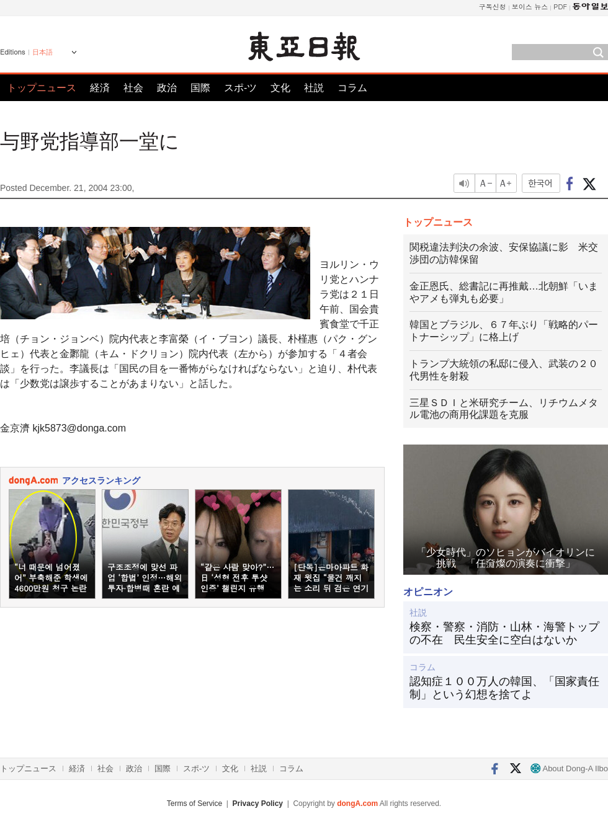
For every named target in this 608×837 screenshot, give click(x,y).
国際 (200, 87)
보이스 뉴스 (530, 6)
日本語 (42, 52)
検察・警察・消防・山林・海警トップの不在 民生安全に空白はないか (504, 634)
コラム (352, 87)
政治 (167, 87)
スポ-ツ (240, 87)
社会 (133, 87)
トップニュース (41, 87)
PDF (560, 6)
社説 (314, 87)
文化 (280, 87)
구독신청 (492, 6)
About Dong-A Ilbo (569, 768)
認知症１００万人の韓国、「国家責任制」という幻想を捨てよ (504, 688)
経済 (100, 87)
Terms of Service (194, 803)
